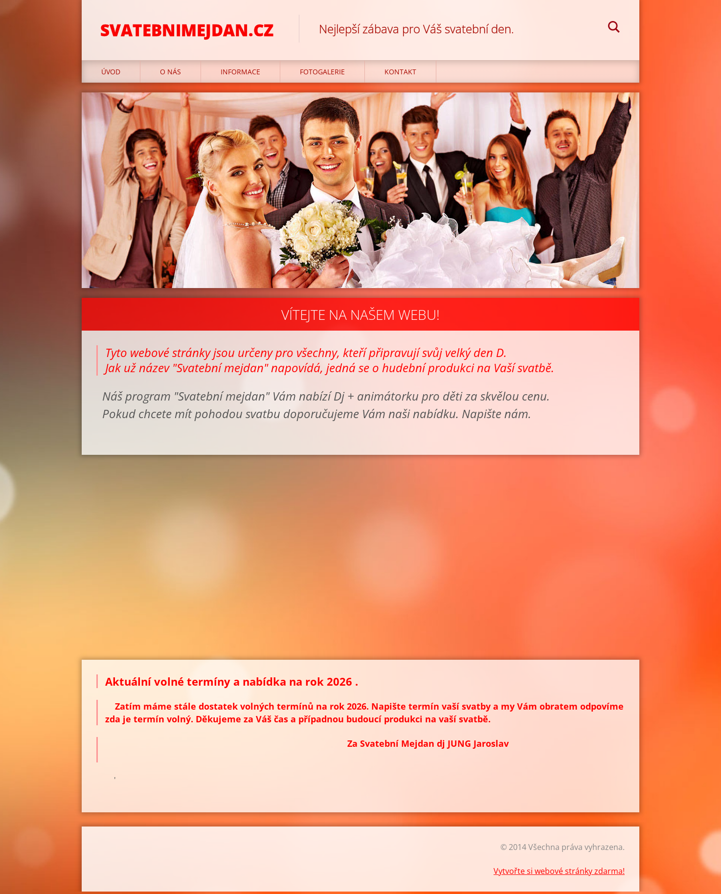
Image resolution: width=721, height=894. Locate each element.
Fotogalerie (322, 74)
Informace (240, 74)
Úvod (110, 74)
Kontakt (400, 74)
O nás (170, 74)
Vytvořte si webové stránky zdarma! (559, 873)
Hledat (614, 28)
